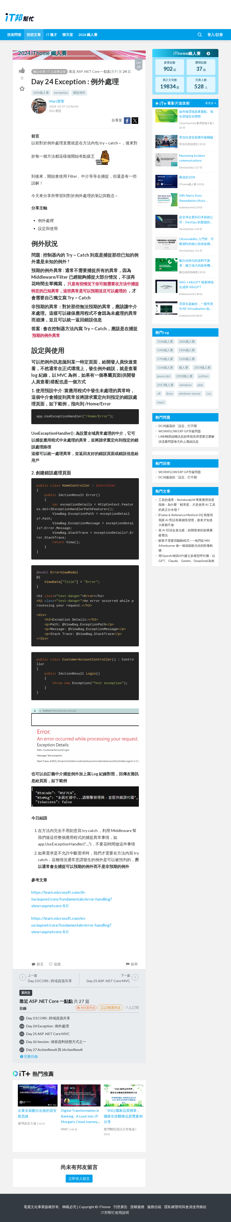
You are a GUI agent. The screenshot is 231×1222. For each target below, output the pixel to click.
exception (61, 92)
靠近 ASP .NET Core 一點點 (90, 71)
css (209, 393)
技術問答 (14, 34)
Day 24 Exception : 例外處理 (47, 1026)
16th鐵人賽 (41, 92)
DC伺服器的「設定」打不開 (177, 426)
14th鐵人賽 (187, 350)
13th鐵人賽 (165, 350)
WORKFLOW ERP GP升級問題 (179, 431)
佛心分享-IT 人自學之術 (49, 71)
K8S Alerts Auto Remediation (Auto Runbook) (192, 198)
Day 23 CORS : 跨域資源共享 (48, 1018)
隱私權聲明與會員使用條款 (185, 1207)
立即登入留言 (79, 1178)
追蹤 (54, 964)
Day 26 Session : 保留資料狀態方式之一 (56, 1041)
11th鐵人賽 (165, 367)
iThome (104, 1207)
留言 (37, 964)
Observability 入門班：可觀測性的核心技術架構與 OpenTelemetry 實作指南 (196, 241)
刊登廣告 (120, 1207)
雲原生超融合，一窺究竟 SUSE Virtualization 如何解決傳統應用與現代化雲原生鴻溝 (196, 306)
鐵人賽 (183, 367)
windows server (190, 393)
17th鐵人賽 (165, 359)
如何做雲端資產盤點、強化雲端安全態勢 (196, 114)
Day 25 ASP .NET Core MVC (48, 1034)
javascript (163, 376)
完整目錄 (28, 1056)
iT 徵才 (51, 34)
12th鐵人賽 (187, 359)
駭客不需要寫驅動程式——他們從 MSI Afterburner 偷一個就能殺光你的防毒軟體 (185, 545)
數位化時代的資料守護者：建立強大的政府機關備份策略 (196, 263)
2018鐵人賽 (184, 376)
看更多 (211, 103)
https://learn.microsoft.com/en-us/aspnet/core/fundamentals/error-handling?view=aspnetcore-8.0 (71, 925)
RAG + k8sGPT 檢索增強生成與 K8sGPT (196, 284)
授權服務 (137, 1207)
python (204, 376)
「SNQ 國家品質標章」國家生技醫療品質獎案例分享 (123, 1116)
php (200, 385)
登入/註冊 (215, 34)
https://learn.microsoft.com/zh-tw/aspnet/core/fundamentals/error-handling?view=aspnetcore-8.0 (71, 899)
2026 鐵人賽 (87, 34)
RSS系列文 (86, 1007)
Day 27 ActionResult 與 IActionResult (54, 1049)
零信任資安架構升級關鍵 (196, 137)
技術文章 (34, 34)
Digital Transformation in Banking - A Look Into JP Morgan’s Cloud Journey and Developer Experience (80, 1121)
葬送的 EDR (187, 177)
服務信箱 (154, 1207)
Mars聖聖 (56, 101)
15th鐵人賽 (165, 341)
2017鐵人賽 (165, 385)
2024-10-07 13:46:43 (63, 106)
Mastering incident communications (192, 158)
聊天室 (67, 34)
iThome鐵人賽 (191, 53)
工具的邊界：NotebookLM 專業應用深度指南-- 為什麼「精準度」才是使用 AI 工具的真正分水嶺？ (186, 504)
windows (185, 385)
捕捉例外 (79, 92)
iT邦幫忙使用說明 (115, 1212)
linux (169, 393)
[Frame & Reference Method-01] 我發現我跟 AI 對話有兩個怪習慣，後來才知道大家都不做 (185, 520)
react (160, 402)
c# (158, 393)
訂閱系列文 (110, 1007)
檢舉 (131, 964)
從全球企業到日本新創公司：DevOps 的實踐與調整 (196, 220)
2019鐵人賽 (202, 367)
